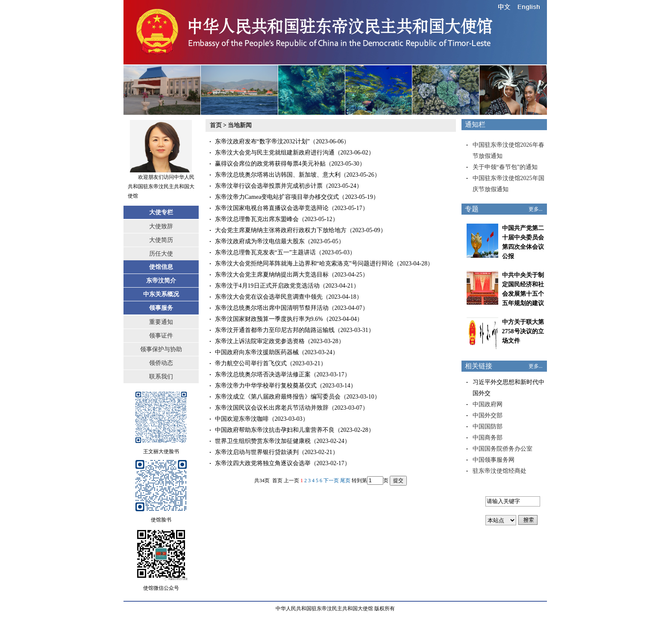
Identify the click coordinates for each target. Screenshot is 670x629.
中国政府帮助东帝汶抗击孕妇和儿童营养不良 (275, 430)
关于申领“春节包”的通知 (505, 167)
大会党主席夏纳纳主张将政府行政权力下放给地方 (281, 230)
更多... (536, 209)
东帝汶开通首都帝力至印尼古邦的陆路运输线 (275, 330)
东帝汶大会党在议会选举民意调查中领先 (269, 297)
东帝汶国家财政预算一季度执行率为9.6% (269, 319)
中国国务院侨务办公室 (502, 449)
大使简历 (161, 240)
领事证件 (161, 335)
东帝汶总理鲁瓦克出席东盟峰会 (257, 219)
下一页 (331, 480)
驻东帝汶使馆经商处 (499, 471)
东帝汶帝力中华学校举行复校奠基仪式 (266, 385)
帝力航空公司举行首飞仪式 (251, 363)
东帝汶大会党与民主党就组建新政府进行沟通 (275, 152)
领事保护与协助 (161, 349)
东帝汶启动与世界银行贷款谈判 (257, 452)
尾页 (345, 480)
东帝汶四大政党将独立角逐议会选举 (263, 463)
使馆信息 (161, 267)
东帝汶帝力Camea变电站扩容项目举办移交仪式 (277, 197)
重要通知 (161, 322)
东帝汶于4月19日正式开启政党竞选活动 (267, 285)
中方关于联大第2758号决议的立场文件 (523, 331)
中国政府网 (487, 404)
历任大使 (161, 253)
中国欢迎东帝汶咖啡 (242, 419)
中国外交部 (487, 415)
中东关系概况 (161, 294)
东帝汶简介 (161, 280)
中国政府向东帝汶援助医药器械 (257, 352)
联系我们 (161, 376)
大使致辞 (161, 226)
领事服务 (161, 308)
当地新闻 (240, 125)
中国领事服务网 (493, 460)
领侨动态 (161, 363)
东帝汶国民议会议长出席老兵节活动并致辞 (272, 408)
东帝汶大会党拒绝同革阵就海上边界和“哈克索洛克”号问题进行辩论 (304, 263)
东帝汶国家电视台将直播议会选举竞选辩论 (272, 208)
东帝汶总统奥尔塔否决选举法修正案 (263, 374)
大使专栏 (161, 212)
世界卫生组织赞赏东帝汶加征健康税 (263, 441)
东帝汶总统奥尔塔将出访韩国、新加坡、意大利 (278, 175)
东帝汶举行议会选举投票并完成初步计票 (269, 186)
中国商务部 (487, 437)
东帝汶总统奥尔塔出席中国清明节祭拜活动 (272, 308)
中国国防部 (487, 426)
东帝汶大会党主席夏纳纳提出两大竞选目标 (272, 274)
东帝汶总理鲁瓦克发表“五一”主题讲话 (265, 252)
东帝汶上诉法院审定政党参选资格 (260, 341)
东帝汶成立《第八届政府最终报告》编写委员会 (278, 396)
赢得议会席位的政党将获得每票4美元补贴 (270, 163)
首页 (216, 125)
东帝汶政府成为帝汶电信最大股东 (260, 241)
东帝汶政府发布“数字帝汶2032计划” (262, 141)
